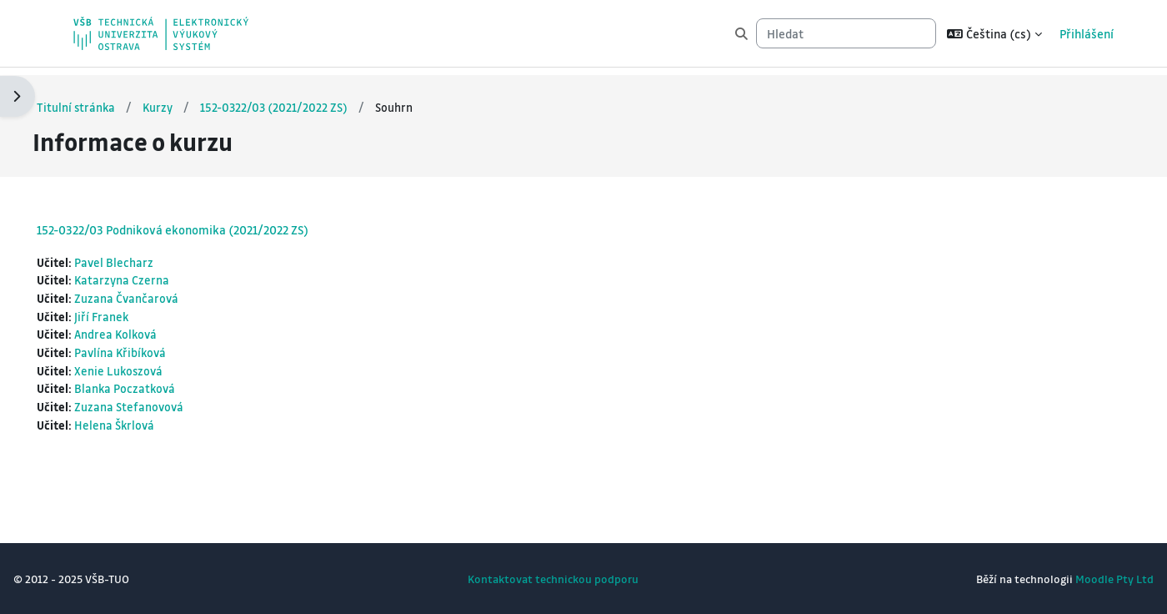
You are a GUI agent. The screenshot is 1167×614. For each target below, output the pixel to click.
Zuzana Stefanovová (170, 405)
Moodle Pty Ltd (1074, 578)
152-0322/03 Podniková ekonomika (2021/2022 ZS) (212, 221)
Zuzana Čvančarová (168, 292)
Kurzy (199, 99)
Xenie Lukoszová (160, 367)
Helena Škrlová (156, 423)
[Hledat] (846, 33)
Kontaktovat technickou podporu (553, 578)
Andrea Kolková (158, 330)
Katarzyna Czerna (163, 273)
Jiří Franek (143, 311)
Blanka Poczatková (166, 386)
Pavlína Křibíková (162, 348)
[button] (994, 33)
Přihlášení (1086, 33)
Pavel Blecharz (155, 255)
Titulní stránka (117, 99)
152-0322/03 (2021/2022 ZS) (317, 99)
